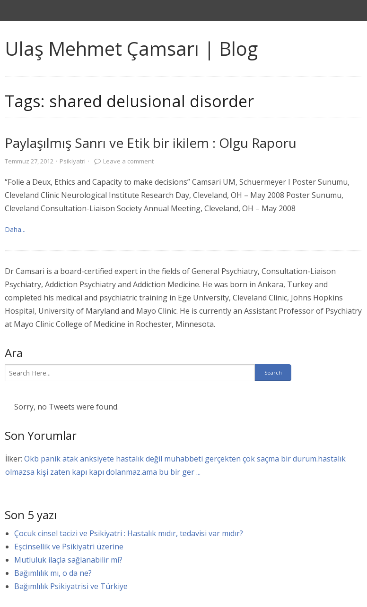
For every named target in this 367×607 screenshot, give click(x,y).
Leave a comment (128, 161)
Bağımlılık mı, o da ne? (53, 573)
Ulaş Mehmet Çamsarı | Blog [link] (131, 48)
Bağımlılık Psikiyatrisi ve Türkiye (71, 586)
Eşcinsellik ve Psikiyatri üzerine (68, 546)
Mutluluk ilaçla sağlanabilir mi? (68, 560)
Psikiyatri (73, 161)
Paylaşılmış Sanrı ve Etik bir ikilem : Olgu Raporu (151, 143)
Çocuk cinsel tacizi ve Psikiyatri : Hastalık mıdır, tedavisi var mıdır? (128, 533)
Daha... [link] (15, 229)
